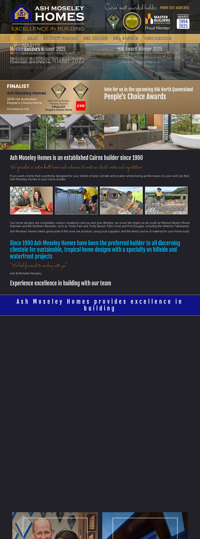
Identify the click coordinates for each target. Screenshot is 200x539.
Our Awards (96, 38)
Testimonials (158, 38)
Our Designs (126, 38)
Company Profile (61, 38)
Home (33, 38)
